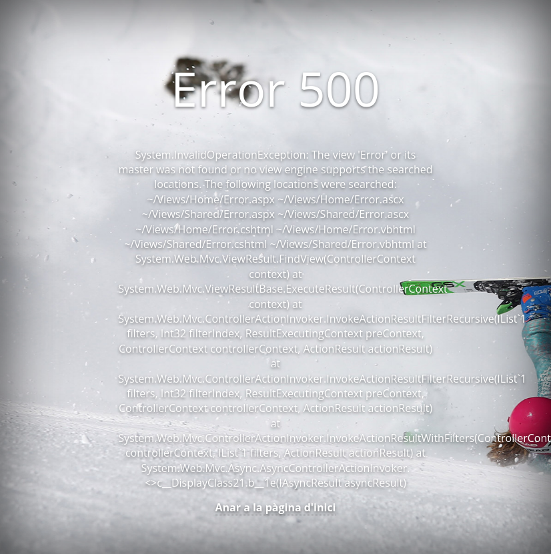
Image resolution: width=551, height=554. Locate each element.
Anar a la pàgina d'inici (275, 507)
